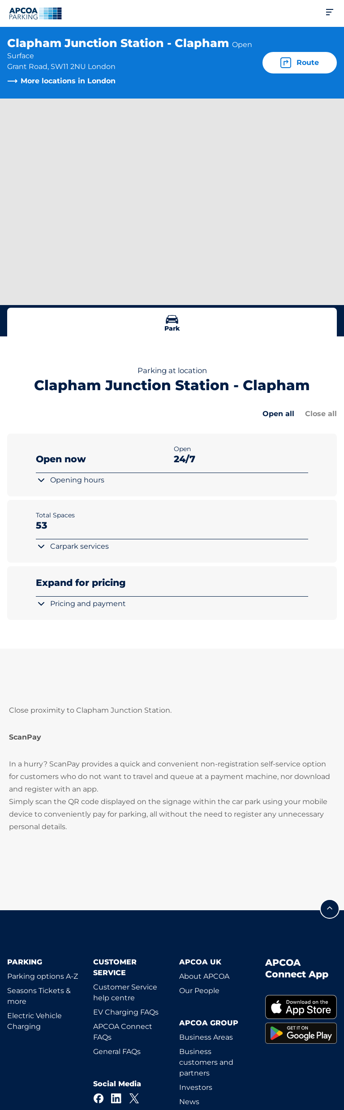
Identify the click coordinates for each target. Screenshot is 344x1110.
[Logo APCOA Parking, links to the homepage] (35, 13)
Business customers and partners (206, 1062)
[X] (134, 1098)
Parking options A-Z (42, 976)
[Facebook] (98, 1098)
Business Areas (206, 1037)
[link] (301, 1007)
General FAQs (117, 1051)
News (189, 1101)
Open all (278, 413)
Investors (195, 1087)
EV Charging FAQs (126, 1012)
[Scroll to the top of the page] (330, 909)
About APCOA (204, 976)
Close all (321, 413)
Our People (199, 990)
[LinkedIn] (116, 1098)
